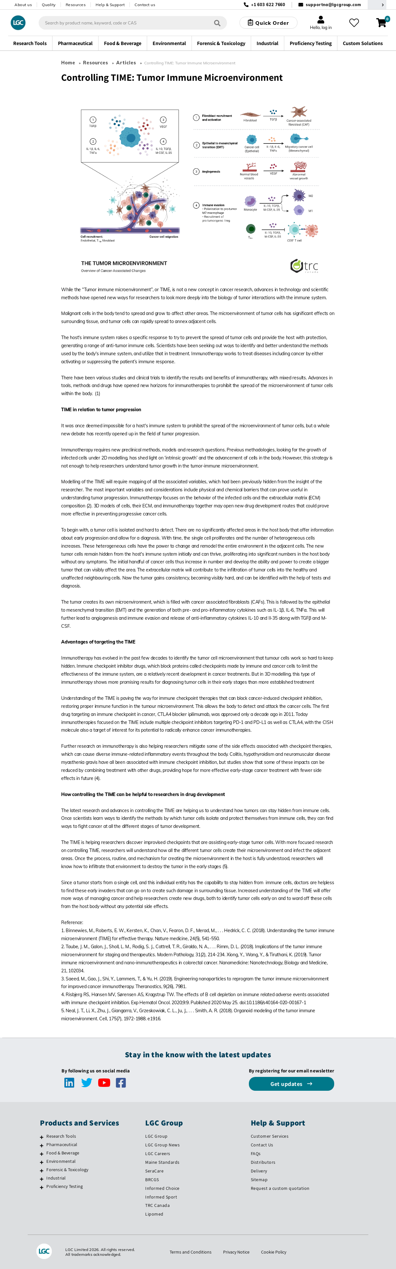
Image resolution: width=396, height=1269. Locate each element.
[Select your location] (377, 4)
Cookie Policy (273, 1252)
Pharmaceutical (61, 1144)
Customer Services (270, 1136)
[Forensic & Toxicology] (41, 1170)
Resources (76, 4)
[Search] (217, 23)
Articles (126, 63)
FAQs (256, 1153)
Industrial (56, 1178)
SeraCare (154, 1171)
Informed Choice (162, 1188)
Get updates (287, 1084)
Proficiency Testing (64, 1186)
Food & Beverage (62, 1153)
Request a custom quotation (280, 1188)
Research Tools (61, 1136)
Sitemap (259, 1179)
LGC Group (156, 1136)
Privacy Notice (236, 1252)
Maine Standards (162, 1162)
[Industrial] (41, 1179)
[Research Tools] (41, 1137)
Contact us (145, 4)
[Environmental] (41, 1162)
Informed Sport (161, 1197)
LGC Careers (157, 1153)
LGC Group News (162, 1145)
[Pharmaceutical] (41, 1145)
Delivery (259, 1171)
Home (68, 63)
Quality (49, 4)
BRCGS (152, 1179)
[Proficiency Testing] (41, 1187)
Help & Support (110, 4)
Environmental (61, 1161)
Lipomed (154, 1214)
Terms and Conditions (190, 1252)
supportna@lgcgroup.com (333, 4)
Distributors (263, 1162)
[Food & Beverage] (41, 1154)
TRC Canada (157, 1205)
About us (23, 4)
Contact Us (262, 1145)
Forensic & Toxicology (67, 1169)
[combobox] (133, 23)
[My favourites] (354, 23)
